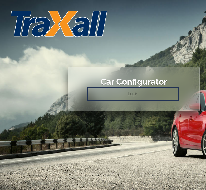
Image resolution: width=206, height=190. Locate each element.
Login (133, 93)
